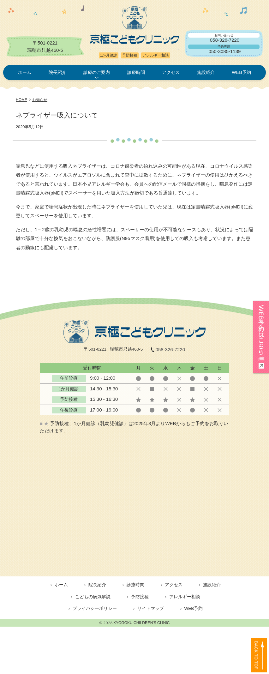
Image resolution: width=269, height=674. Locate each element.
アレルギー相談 (184, 596)
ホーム (24, 72)
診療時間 (136, 72)
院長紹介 (57, 72)
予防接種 (140, 596)
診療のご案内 (96, 72)
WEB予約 (241, 72)
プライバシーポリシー (95, 608)
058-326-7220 (224, 40)
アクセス (171, 72)
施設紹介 (206, 72)
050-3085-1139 (225, 51)
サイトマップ (150, 608)
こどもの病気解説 (93, 596)
